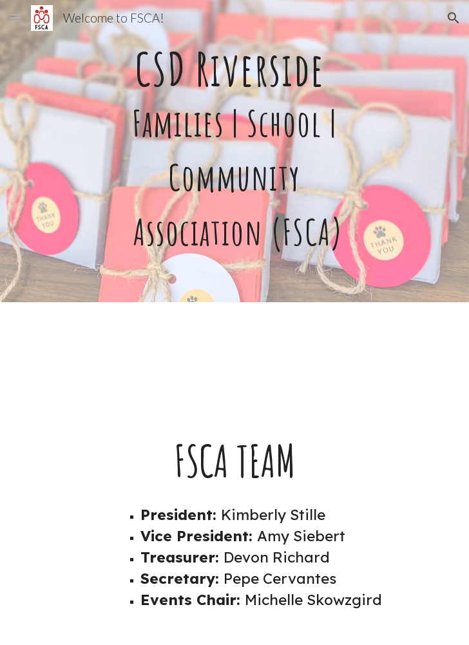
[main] (234, 151)
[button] (15, 17)
